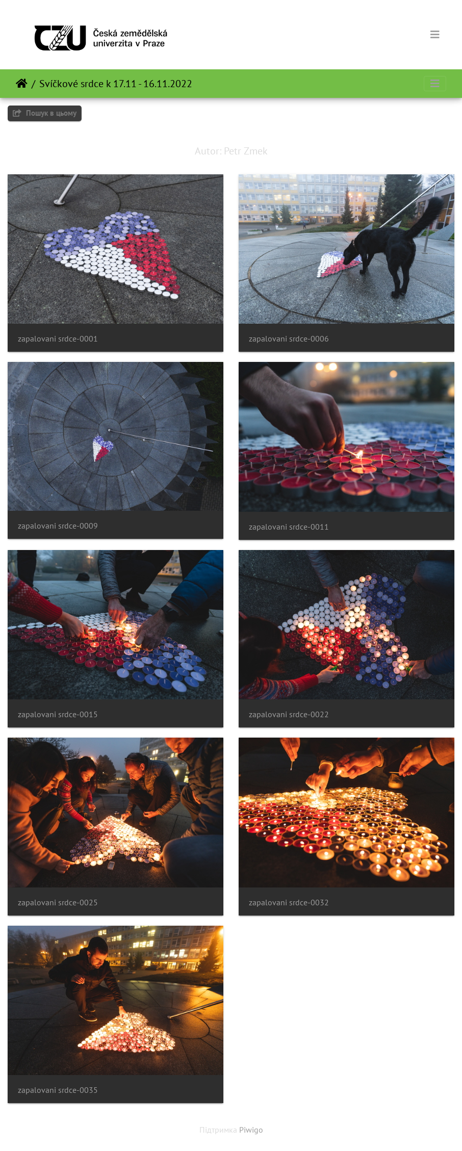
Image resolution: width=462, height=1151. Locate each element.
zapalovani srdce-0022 (289, 714)
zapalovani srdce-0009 (58, 526)
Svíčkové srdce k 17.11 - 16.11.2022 (115, 83)
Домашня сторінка (22, 83)
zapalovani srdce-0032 (289, 902)
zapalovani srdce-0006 (289, 339)
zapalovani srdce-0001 (58, 339)
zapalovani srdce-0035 (58, 1090)
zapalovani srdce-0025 (58, 902)
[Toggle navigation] (435, 34)
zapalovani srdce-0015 (58, 714)
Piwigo (251, 1129)
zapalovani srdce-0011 (289, 527)
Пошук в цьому (44, 113)
